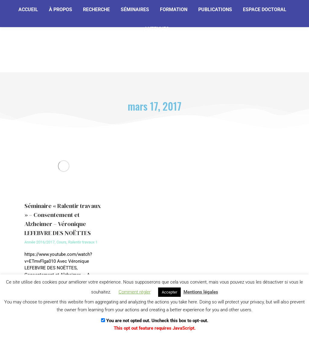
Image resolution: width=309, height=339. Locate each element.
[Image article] (63, 166)
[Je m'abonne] (98, 35)
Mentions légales (200, 292)
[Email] (49, 35)
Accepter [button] (169, 292)
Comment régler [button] (135, 292)
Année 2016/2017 (39, 242)
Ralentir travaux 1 (82, 242)
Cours (61, 242)
